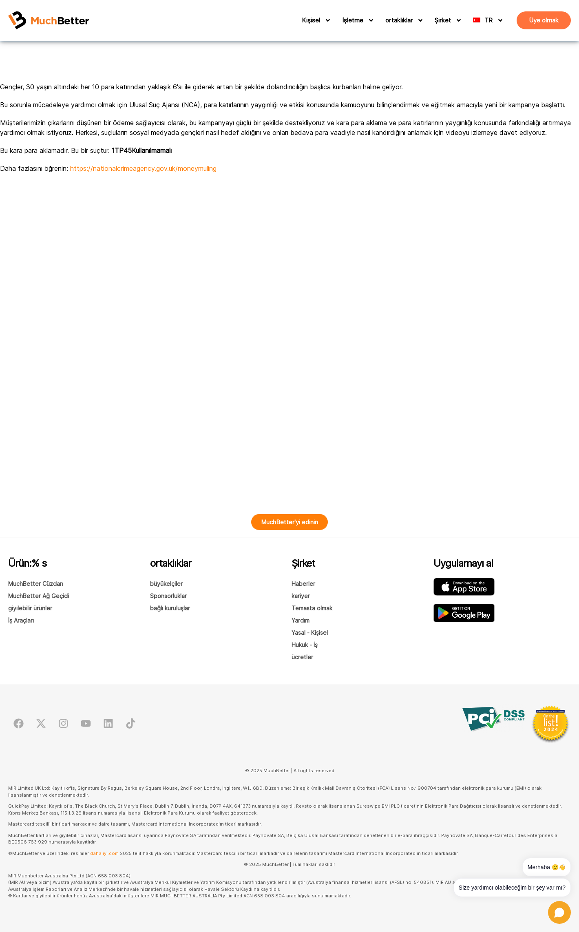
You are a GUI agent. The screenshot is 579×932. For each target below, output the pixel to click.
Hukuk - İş (305, 644)
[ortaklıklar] (419, 20)
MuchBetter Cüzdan (35, 583)
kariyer (301, 595)
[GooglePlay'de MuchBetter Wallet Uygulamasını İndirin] (464, 613)
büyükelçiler (166, 583)
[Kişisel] (326, 20)
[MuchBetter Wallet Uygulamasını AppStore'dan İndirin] (464, 587)
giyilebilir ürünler (30, 608)
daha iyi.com (104, 853)
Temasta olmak (312, 608)
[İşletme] (370, 20)
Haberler (303, 583)
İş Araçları (21, 620)
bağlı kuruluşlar (170, 608)
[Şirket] (457, 20)
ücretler (302, 657)
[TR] (495, 20)
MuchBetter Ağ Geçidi (38, 595)
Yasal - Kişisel (310, 632)
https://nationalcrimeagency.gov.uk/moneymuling (143, 168)
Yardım (300, 620)
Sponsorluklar (168, 595)
